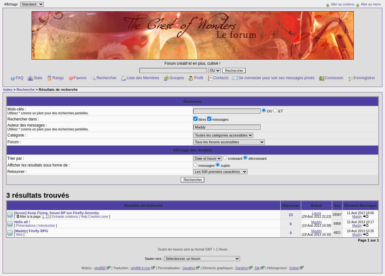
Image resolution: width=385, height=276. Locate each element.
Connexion (334, 78)
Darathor (189, 268)
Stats (38, 78)
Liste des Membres (143, 78)
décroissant (254, 158)
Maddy (357, 216)
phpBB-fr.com (140, 268)
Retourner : (17, 171)
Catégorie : (16, 135)
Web (19, 234)
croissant (233, 158)
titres (200, 119)
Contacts (220, 78)
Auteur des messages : (27, 125)
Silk (257, 268)
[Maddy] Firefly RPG (31, 231)
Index (8, 89)
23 (291, 215)
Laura (316, 213)
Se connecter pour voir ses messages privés (276, 78)
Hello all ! (22, 222)
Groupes (176, 78)
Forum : (14, 142)
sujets (223, 165)
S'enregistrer (364, 78)
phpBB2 (100, 268)
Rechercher (107, 78)
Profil (198, 78)
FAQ (20, 78)
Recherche (25, 89)
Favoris (80, 78)
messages (217, 119)
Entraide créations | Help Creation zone (80, 216)
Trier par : (15, 158)
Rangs (58, 78)
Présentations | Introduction (35, 225)
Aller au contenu (342, 4)
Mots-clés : (16, 109)
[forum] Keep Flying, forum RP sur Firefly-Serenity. (57, 213)
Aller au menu (371, 4)
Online (294, 268)
